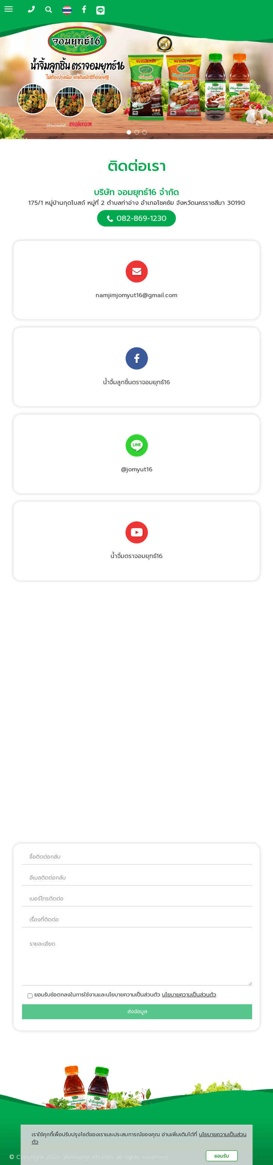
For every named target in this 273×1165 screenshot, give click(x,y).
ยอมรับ (221, 1155)
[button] (20, 79)
